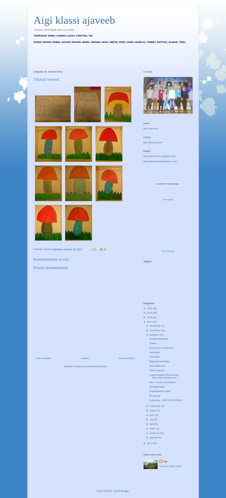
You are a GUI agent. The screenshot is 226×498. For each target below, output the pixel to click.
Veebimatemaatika (158, 338)
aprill (152, 424)
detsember (155, 325)
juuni (152, 415)
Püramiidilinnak (157, 366)
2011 (150, 443)
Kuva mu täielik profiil (170, 466)
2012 (150, 322)
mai (152, 419)
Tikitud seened (156, 370)
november (155, 330)
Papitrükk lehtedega (159, 361)
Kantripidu (154, 356)
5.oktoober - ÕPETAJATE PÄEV (165, 400)
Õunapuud (154, 395)
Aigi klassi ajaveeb (74, 20)
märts (153, 428)
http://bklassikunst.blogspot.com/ (160, 161)
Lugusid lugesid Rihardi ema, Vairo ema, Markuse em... (164, 376)
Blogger (125, 491)
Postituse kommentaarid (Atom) (90, 366)
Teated (152, 343)
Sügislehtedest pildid (159, 391)
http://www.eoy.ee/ (152, 142)
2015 (150, 308)
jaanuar (154, 437)
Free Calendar (168, 251)
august (153, 410)
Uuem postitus (43, 358)
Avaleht (85, 358)
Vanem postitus (127, 358)
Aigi (165, 461)
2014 (150, 312)
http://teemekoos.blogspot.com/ (159, 156)
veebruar (155, 433)
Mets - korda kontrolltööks (162, 382)
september (155, 406)
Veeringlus (154, 352)
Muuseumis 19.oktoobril (161, 348)
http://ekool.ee (150, 128)
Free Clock (168, 199)
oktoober (154, 335)
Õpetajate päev (157, 386)
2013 (150, 317)
